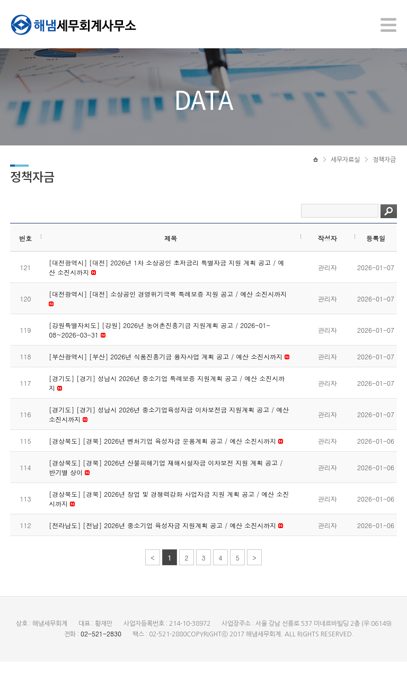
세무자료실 (345, 173)
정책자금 (384, 173)
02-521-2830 (101, 661)
